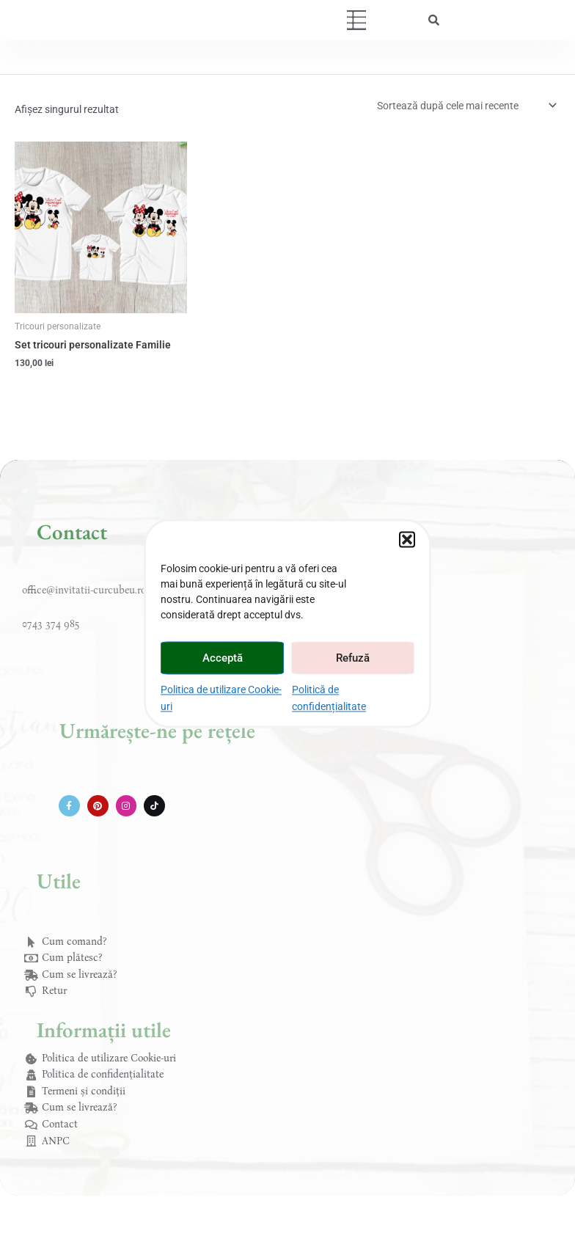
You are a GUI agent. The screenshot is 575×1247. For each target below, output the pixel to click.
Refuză (353, 658)
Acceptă (222, 658)
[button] (407, 539)
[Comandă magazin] (466, 106)
